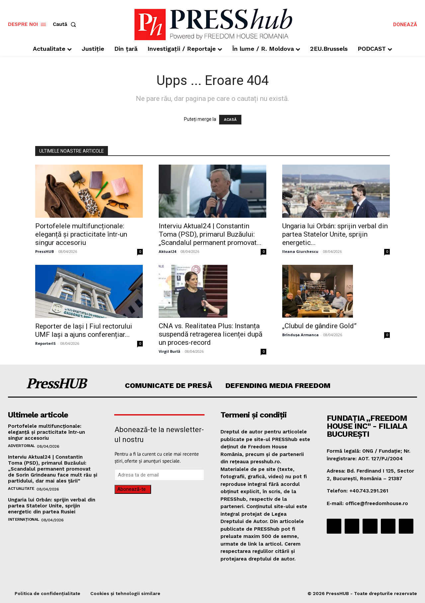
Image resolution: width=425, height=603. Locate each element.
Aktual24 (167, 251)
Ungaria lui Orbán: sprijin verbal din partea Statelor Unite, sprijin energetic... (335, 234)
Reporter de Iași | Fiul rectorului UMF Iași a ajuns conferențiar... (83, 330)
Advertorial (21, 445)
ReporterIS (45, 343)
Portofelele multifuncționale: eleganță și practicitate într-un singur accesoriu (81, 234)
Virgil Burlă (169, 351)
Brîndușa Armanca (300, 334)
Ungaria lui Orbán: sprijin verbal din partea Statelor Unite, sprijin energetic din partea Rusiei (51, 506)
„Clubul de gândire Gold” (319, 326)
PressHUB (44, 251)
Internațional (23, 519)
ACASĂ (230, 119)
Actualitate (21, 488)
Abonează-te (131, 489)
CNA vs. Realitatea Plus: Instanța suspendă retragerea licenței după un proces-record (210, 334)
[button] (66, 24)
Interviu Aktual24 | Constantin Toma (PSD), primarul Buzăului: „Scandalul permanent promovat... (210, 234)
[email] (159, 475)
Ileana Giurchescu (300, 251)
